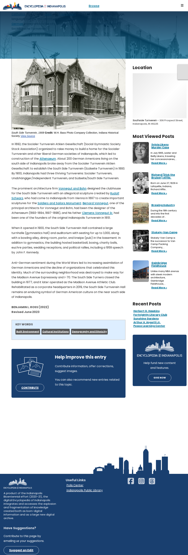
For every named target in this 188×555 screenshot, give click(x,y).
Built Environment (27, 331)
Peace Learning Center (149, 326)
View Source (28, 135)
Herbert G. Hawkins (146, 311)
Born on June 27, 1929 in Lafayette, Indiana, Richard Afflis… (164, 186)
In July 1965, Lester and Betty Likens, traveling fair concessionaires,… (164, 156)
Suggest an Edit (21, 550)
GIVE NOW (160, 377)
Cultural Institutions (55, 331)
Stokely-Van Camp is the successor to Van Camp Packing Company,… (163, 242)
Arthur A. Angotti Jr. (147, 322)
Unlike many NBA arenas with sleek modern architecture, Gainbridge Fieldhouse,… (165, 277)
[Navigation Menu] (182, 5)
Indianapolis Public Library (84, 490)
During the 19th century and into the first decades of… (164, 214)
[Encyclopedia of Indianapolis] (34, 6)
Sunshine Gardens (146, 318)
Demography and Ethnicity (89, 331)
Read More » (159, 163)
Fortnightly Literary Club (150, 315)
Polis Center (74, 485)
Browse (94, 6)
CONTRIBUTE (30, 387)
